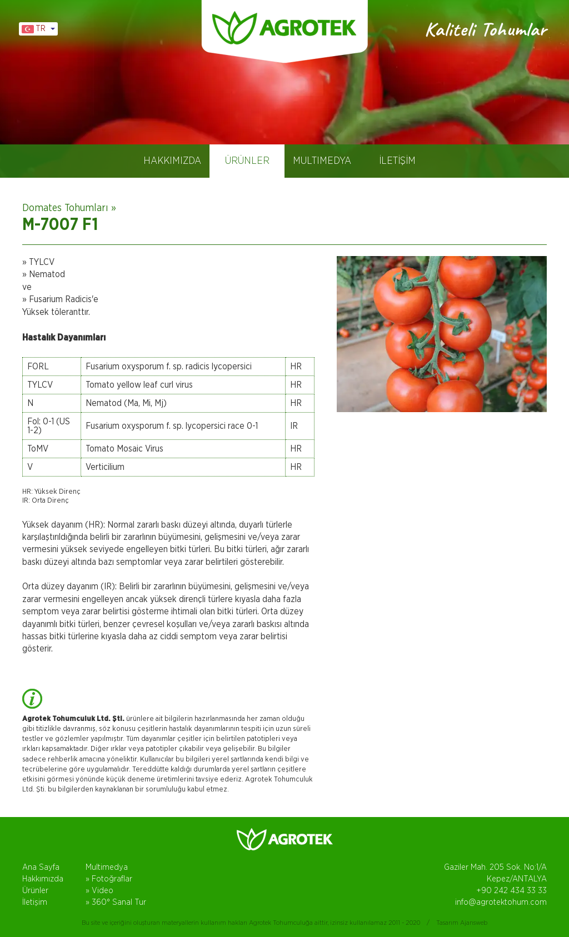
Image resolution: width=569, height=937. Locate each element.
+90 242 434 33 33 (511, 890)
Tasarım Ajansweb (461, 922)
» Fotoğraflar (109, 879)
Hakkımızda (42, 879)
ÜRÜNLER (247, 161)
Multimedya (107, 867)
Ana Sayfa (40, 867)
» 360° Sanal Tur (116, 902)
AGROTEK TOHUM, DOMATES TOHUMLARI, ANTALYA (284, 27)
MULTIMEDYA (322, 161)
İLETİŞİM (397, 161)
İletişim (34, 902)
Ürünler (35, 890)
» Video (99, 890)
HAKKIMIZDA (172, 161)
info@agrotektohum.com (501, 902)
